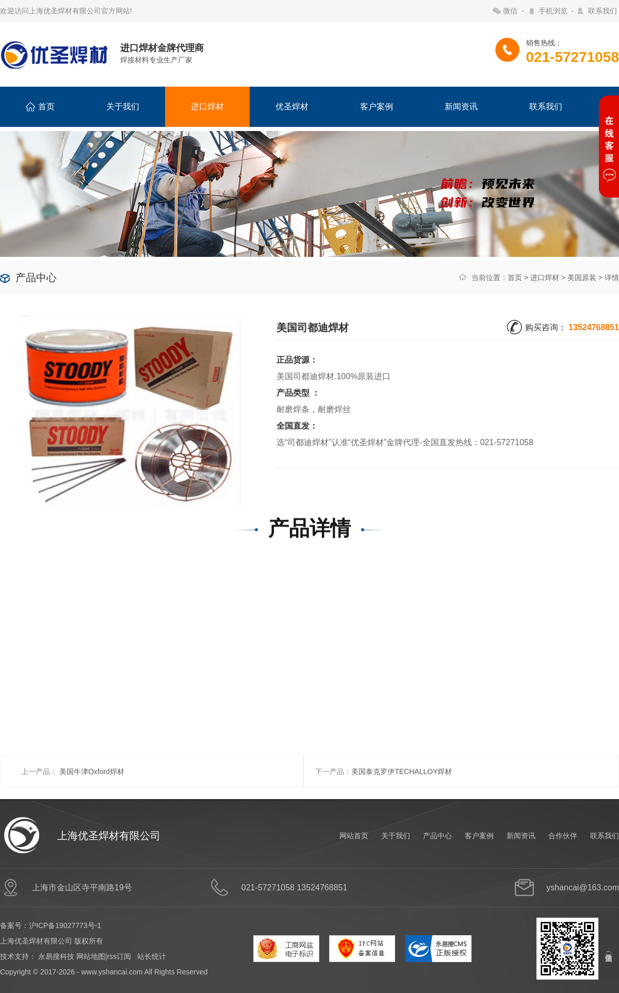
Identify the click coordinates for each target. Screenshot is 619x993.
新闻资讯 (461, 106)
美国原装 (581, 277)
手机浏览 (553, 11)
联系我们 (602, 11)
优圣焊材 (291, 106)
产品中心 (437, 836)
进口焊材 (207, 106)
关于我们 (122, 106)
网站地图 (90, 956)
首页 (40, 106)
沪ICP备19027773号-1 (65, 925)
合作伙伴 (562, 836)
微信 (510, 11)
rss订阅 (119, 956)
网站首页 (353, 836)
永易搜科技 (56, 956)
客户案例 (376, 106)
